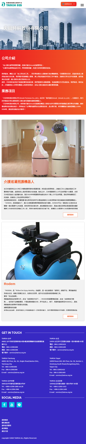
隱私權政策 (6, 423)
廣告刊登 (5, 431)
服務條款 (5, 420)
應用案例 (70, 215)
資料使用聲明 (6, 425)
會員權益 (5, 428)
